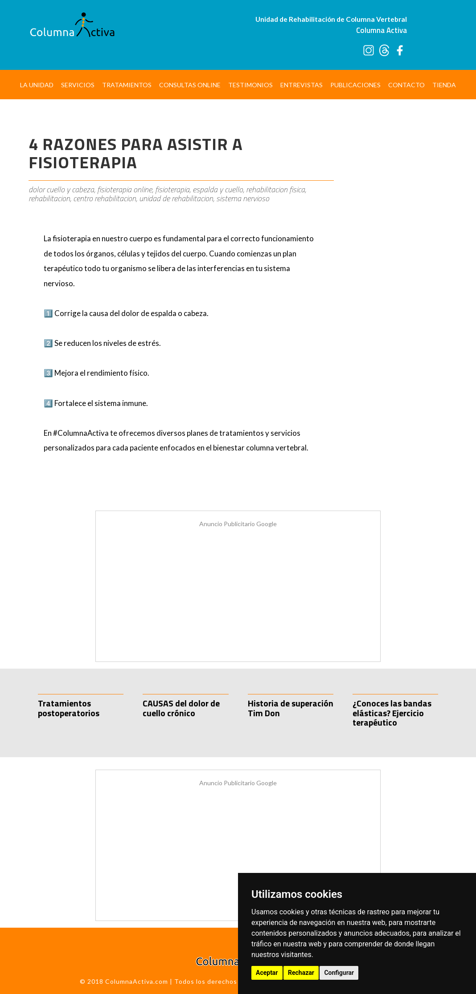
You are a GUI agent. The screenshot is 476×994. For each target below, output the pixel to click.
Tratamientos (127, 85)
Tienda (444, 85)
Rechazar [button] (301, 972)
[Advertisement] (395, 251)
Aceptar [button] (267, 972)
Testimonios (250, 85)
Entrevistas (301, 85)
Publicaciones (355, 85)
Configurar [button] (339, 972)
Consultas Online (190, 85)
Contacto (406, 85)
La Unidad (36, 85)
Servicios (77, 85)
